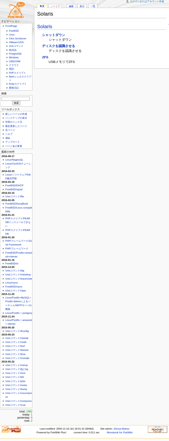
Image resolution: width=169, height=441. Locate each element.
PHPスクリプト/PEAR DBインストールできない (18, 222)
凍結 (7, 138)
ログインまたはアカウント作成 (147, 1)
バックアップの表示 (16, 118)
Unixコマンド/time (15, 354)
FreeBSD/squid (13, 189)
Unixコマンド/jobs (15, 381)
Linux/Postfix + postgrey (18, 313)
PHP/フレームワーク (16, 248)
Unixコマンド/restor (16, 385)
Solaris (44, 26)
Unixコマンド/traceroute (18, 278)
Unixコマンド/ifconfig (17, 331)
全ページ (10, 130)
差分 (82, 6)
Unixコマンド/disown (17, 350)
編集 (71, 6)
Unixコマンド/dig (14, 270)
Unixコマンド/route (15, 342)
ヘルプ (9, 134)
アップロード (12, 142)
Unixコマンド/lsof (15, 346)
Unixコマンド (16, 46)
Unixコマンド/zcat (15, 405)
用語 (11, 69)
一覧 (92, 6)
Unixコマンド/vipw (15, 290)
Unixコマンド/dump (16, 389)
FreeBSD (14, 30)
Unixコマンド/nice (15, 373)
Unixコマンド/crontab (17, 358)
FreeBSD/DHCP (14, 185)
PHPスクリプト (17, 72)
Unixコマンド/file (14, 196)
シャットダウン (53, 35)
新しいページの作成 (16, 114)
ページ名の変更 (13, 146)
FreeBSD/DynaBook (16, 203)
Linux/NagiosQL (14, 159)
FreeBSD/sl (11, 263)
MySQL (13, 50)
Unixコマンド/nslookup (18, 274)
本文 (42, 6)
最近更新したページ (16, 126)
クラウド (14, 65)
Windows (14, 57)
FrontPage (11, 26)
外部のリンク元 (13, 122)
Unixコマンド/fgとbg (16, 369)
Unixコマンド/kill (14, 377)
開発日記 (14, 87)
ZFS (45, 57)
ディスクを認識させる (58, 46)
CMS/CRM (14, 61)
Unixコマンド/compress (18, 401)
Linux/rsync (11, 282)
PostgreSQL (15, 53)
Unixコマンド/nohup (16, 365)
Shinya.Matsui (121, 428)
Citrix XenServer (17, 38)
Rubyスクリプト (18, 83)
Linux (12, 34)
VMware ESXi (16, 42)
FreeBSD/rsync (13, 286)
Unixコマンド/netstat (16, 338)
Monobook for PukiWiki (119, 432)
